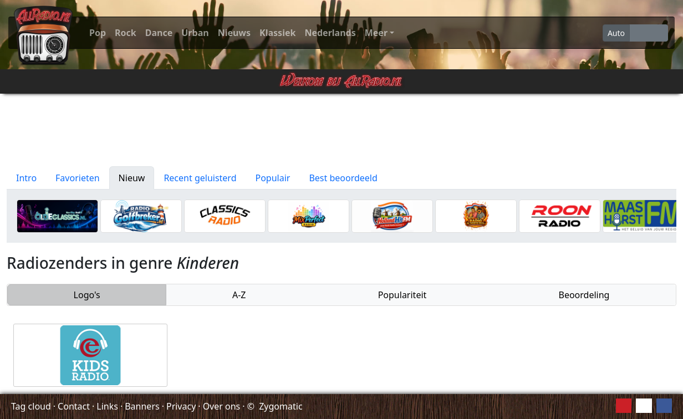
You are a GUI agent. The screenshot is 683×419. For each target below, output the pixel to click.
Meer (376, 33)
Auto (616, 33)
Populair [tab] (273, 178)
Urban (194, 33)
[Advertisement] (341, 130)
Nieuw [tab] (132, 178)
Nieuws (234, 33)
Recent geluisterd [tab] (200, 178)
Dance (159, 33)
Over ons (222, 406)
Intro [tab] (26, 178)
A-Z (239, 295)
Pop (97, 33)
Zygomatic (280, 406)
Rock (125, 33)
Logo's (87, 295)
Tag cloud (31, 406)
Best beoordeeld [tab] (343, 178)
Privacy (181, 406)
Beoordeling (583, 295)
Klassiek (277, 33)
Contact (74, 406)
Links (107, 406)
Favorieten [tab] (77, 178)
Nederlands (329, 33)
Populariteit (402, 295)
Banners (142, 406)
